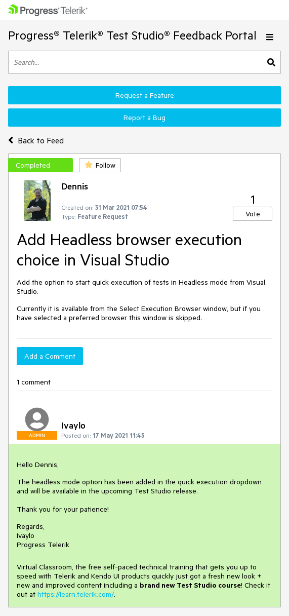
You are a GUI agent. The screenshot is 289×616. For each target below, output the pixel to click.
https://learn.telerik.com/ (75, 594)
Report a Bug (144, 117)
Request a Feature (144, 95)
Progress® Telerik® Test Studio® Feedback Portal (132, 35)
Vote (252, 213)
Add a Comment (49, 356)
